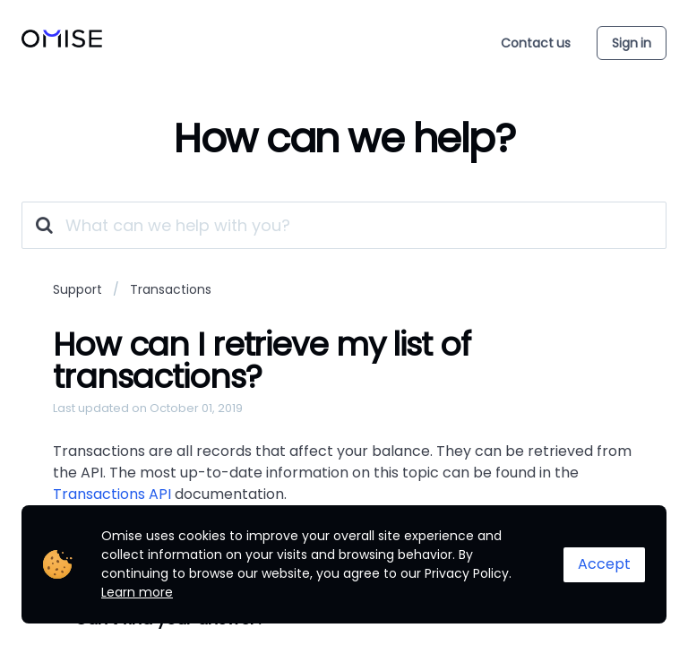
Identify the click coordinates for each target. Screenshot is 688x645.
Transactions (170, 289)
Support (77, 289)
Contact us (536, 43)
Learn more (137, 592)
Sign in (631, 43)
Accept (604, 564)
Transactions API (112, 494)
